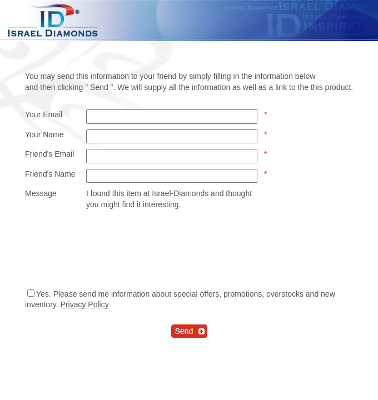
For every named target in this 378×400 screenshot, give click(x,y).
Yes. (43, 293)
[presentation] (170, 248)
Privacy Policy (85, 304)
